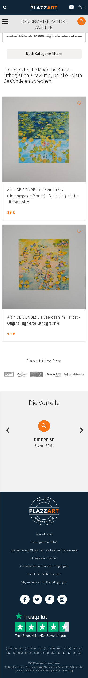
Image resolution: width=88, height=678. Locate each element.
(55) (33, 648)
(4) (47, 652)
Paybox (56, 670)
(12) (27, 648)
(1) (63, 648)
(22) (75, 648)
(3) (14, 652)
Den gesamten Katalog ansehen (44, 24)
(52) (21, 648)
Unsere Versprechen (44, 558)
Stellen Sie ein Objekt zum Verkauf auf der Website (44, 550)
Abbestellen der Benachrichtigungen (44, 566)
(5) (80, 648)
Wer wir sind (44, 534)
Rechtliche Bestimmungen (44, 574)
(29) (52, 652)
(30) (46, 648)
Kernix (68, 670)
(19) (69, 652)
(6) (15, 648)
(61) (20, 652)
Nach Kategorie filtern (44, 53)
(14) (40, 648)
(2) (79, 652)
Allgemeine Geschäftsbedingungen (44, 582)
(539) (9, 648)
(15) (36, 652)
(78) (52, 648)
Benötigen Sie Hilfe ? (44, 542)
